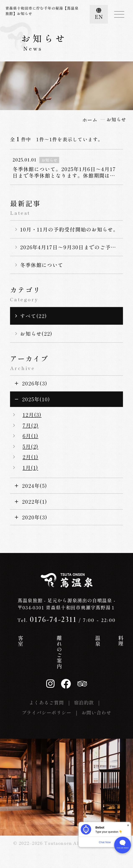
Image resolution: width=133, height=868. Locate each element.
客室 (44, 641)
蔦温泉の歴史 (29, 652)
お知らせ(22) (36, 333)
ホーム (14, 643)
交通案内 (119, 646)
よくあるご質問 (46, 702)
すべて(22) (33, 315)
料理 (89, 641)
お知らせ (104, 646)
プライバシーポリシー (47, 712)
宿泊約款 (84, 702)
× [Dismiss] (128, 825)
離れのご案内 (59, 652)
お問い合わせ (96, 712)
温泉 (74, 641)
